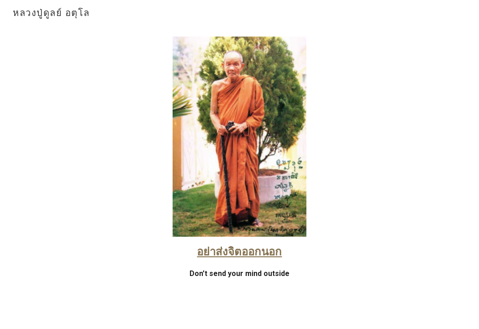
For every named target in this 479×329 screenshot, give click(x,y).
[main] (240, 265)
